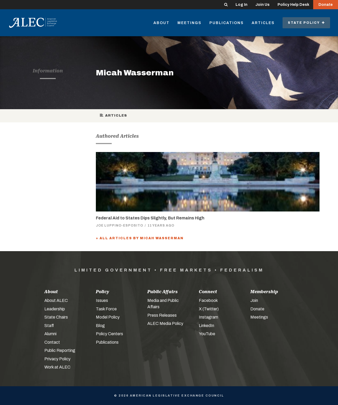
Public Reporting (59, 350)
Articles (263, 23)
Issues (102, 300)
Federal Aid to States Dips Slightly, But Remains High (150, 218)
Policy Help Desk (293, 5)
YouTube (207, 334)
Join (254, 300)
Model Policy (108, 317)
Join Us (262, 5)
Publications (226, 23)
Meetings (189, 23)
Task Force (106, 309)
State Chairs (56, 317)
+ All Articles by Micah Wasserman (140, 238)
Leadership (54, 309)
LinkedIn (206, 325)
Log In (241, 5)
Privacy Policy (57, 359)
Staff (49, 325)
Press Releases (162, 315)
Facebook (208, 300)
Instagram (208, 317)
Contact (52, 342)
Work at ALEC (57, 367)
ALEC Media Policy (165, 323)
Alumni (50, 334)
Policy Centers (109, 334)
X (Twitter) (209, 309)
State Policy (306, 23)
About (161, 23)
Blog (100, 325)
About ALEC (56, 300)
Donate (325, 5)
